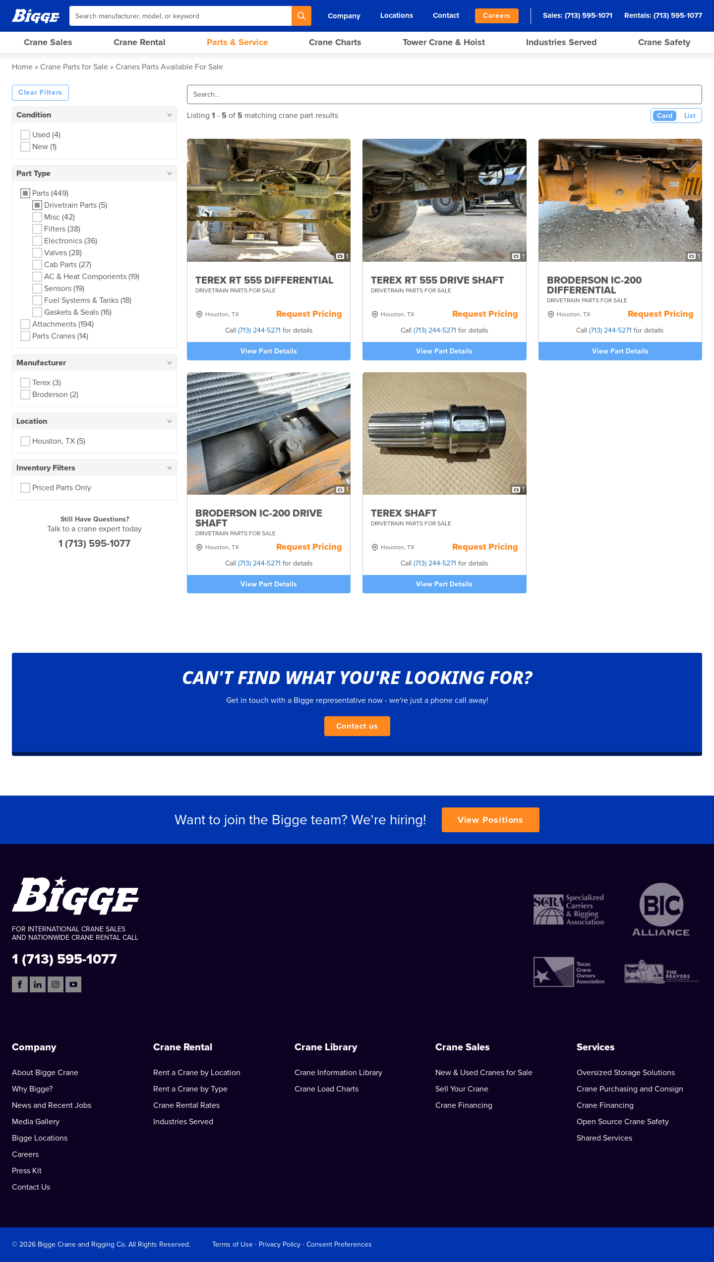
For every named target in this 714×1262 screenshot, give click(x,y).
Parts (50, 193)
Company (344, 15)
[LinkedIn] (38, 984)
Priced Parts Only (61, 488)
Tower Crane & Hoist (444, 42)
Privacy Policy (279, 1244)
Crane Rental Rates (186, 1105)
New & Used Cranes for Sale (484, 1073)
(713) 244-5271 (259, 330)
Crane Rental (140, 42)
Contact (446, 15)
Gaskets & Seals (78, 312)
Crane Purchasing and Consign (630, 1089)
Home (22, 67)
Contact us (357, 726)
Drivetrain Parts (75, 205)
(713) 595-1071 (588, 15)
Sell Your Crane (461, 1089)
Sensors (64, 288)
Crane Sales (48, 42)
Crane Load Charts (326, 1089)
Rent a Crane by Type (190, 1089)
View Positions (491, 819)
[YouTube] (73, 984)
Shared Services (604, 1138)
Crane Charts (335, 42)
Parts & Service (237, 42)
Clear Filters (40, 92)
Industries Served (561, 42)
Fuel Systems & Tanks (87, 300)
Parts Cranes (60, 336)
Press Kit (27, 1171)
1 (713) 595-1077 (94, 544)
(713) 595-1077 (678, 15)
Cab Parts (67, 265)
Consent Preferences (339, 1244)
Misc (59, 217)
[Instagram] (55, 984)
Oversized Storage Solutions (626, 1073)
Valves (63, 253)
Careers (497, 15)
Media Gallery (36, 1122)
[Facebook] (20, 984)
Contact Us (31, 1187)
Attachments (63, 324)
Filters (62, 229)
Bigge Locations (39, 1138)
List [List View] (690, 116)
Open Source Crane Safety (623, 1122)
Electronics (70, 241)
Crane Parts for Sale (74, 67)
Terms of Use (232, 1244)
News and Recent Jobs (51, 1105)
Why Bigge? (32, 1089)
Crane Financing (463, 1105)
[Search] (301, 16)
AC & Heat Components (91, 277)
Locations (396, 15)
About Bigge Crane (45, 1073)
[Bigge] (36, 15)
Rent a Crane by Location (196, 1073)
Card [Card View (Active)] (664, 116)
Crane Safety (664, 42)
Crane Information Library (338, 1073)
